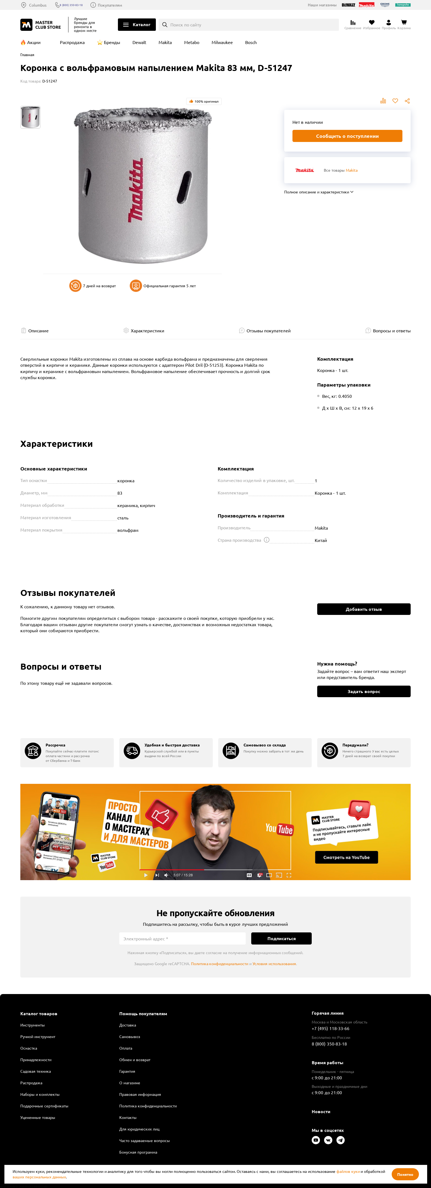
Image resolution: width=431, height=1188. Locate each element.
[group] (67, 752)
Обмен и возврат (134, 1059)
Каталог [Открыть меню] (141, 24)
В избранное (395, 101)
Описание (38, 330)
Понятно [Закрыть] (405, 1174)
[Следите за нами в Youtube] (316, 1140)
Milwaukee (222, 42)
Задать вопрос (364, 691)
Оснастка (28, 1047)
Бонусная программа (138, 1151)
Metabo (191, 42)
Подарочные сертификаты (44, 1105)
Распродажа (72, 42)
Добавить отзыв (364, 609)
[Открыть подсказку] (266, 540)
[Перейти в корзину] (404, 24)
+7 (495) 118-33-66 (330, 1028)
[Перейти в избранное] (371, 24)
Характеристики (147, 330)
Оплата (125, 1047)
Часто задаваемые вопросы (144, 1140)
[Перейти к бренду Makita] (304, 170)
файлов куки (348, 1171)
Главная (27, 54)
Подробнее (215, 832)
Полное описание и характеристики (316, 192)
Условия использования (274, 963)
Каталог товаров (38, 1013)
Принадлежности (35, 1059)
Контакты (128, 1117)
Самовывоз (129, 1036)
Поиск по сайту (185, 24)
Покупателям (121, 4)
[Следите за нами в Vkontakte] (328, 1140)
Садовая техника (35, 1071)
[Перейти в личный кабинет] (389, 24)
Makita (165, 42)
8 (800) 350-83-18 (78, 4)
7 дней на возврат (92, 286)
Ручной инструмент (37, 1036)
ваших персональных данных (39, 1176)
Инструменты (32, 1024)
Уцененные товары (37, 1117)
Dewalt (139, 42)
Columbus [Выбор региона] (37, 4)
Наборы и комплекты (40, 1094)
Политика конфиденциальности (219, 963)
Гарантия (127, 1071)
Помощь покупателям (143, 1013)
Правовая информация (140, 1094)
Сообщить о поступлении (347, 136)
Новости (321, 1111)
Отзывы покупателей (269, 330)
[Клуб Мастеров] (41, 25)
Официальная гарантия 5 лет (163, 286)
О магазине (129, 1082)
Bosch (251, 42)
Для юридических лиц (139, 1128)
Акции (34, 42)
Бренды (112, 42)
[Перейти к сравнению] (352, 24)
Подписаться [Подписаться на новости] (281, 938)
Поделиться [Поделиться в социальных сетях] (407, 101)
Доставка (127, 1024)
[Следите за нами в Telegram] (340, 1140)
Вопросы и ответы (392, 330)
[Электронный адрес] (182, 938)
